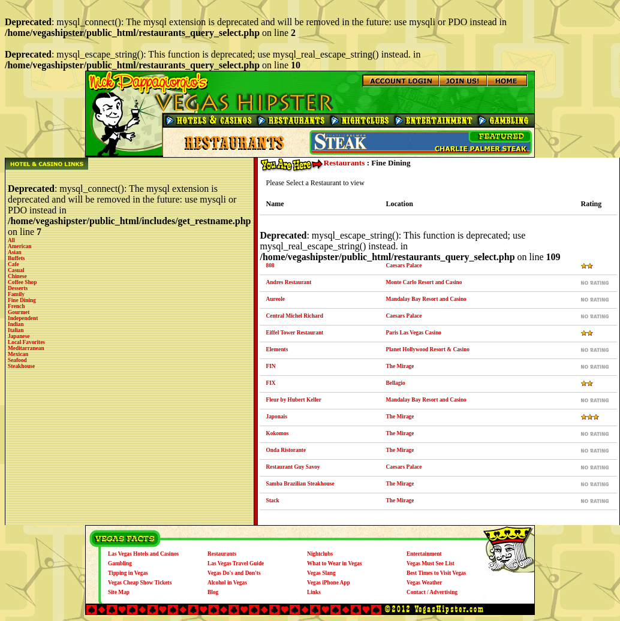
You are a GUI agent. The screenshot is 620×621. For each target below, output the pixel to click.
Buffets (16, 258)
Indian (15, 324)
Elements (277, 349)
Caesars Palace (404, 266)
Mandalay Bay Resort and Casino (426, 299)
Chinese (17, 276)
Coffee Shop (22, 282)
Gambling (120, 563)
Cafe (13, 264)
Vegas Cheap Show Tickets (139, 583)
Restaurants (344, 162)
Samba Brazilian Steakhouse (300, 484)
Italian (15, 330)
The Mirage (400, 366)
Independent (23, 318)
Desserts (18, 288)
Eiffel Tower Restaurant (295, 333)
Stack (272, 501)
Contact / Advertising (432, 592)
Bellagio (395, 383)
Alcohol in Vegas (227, 583)
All (11, 240)
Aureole (275, 299)
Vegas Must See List (431, 563)
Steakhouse (21, 366)
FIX (271, 383)
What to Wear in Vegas (334, 563)
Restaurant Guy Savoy (293, 467)
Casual (16, 270)
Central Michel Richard (294, 316)
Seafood (17, 360)
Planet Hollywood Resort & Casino (427, 349)
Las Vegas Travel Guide (235, 563)
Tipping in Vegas (128, 573)
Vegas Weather (424, 583)
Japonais (276, 417)
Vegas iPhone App (328, 583)
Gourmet (18, 312)
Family (16, 294)
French (16, 306)
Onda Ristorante (286, 450)
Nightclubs (320, 554)
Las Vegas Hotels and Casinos (143, 554)
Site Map (119, 592)
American (19, 246)
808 (270, 266)
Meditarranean (26, 348)
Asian (15, 252)
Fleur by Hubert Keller (293, 400)
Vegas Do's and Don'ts (234, 573)
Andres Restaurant (289, 282)
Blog (212, 592)
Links (314, 592)
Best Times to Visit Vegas (436, 573)
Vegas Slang (321, 573)
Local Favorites (26, 342)
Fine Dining (22, 300)
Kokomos (277, 433)
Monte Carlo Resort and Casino (424, 282)
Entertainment (424, 554)
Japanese (18, 336)
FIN (271, 366)
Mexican (18, 354)
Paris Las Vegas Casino (414, 333)
